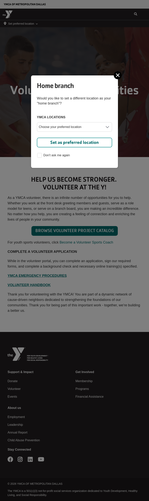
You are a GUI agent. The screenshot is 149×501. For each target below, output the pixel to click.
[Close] (118, 75)
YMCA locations (51, 117)
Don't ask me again (53, 156)
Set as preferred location (74, 142)
